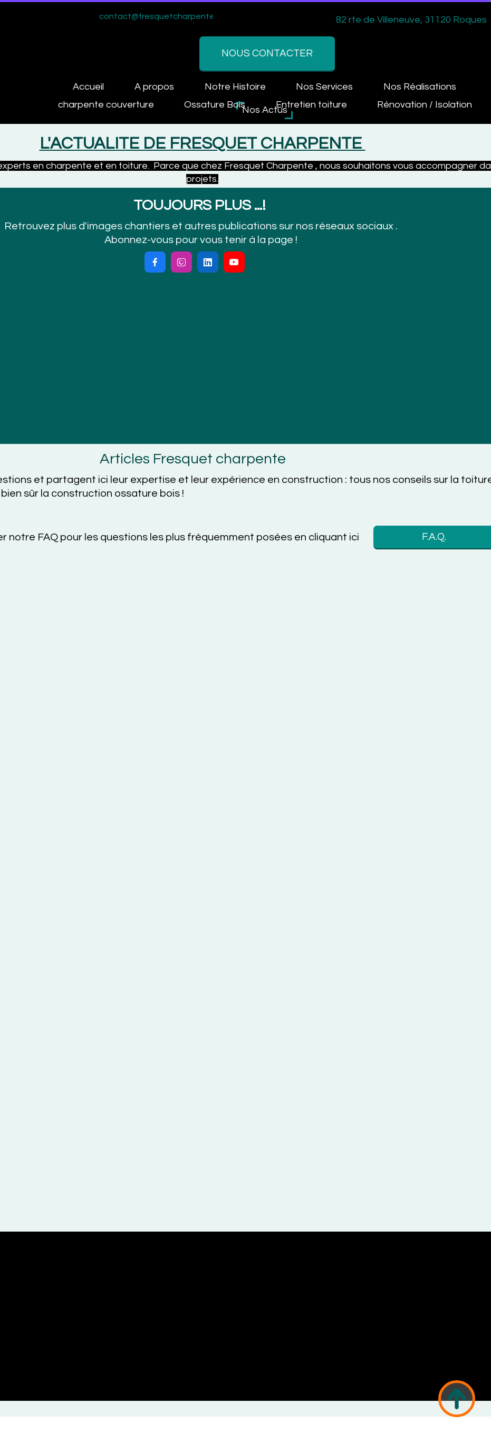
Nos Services (196, 92)
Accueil (52, 92)
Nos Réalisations (291, 92)
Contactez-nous (393, 92)
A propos (117, 92)
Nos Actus (264, 110)
